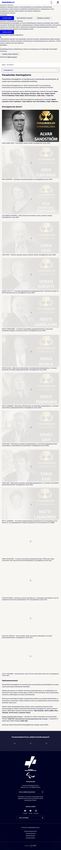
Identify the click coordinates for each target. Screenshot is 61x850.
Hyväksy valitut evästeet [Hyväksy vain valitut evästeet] (10, 54)
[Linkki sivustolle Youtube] (30, 812)
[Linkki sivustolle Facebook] (25, 812)
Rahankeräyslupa (30, 835)
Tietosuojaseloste (30, 833)
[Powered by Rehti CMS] (30, 846)
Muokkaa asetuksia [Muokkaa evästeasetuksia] (43, 18)
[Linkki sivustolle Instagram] (36, 812)
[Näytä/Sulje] (56, 70)
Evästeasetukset (30, 838)
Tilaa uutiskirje (24, 818)
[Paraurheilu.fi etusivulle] (8, 2)
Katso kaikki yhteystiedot (27, 792)
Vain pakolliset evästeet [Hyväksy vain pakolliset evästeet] (24, 18)
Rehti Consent (12, 57)
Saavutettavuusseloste (30, 831)
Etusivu (3, 64)
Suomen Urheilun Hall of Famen (12, 716)
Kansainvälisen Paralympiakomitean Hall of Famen (31, 719)
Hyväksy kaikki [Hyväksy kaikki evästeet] (7, 18)
